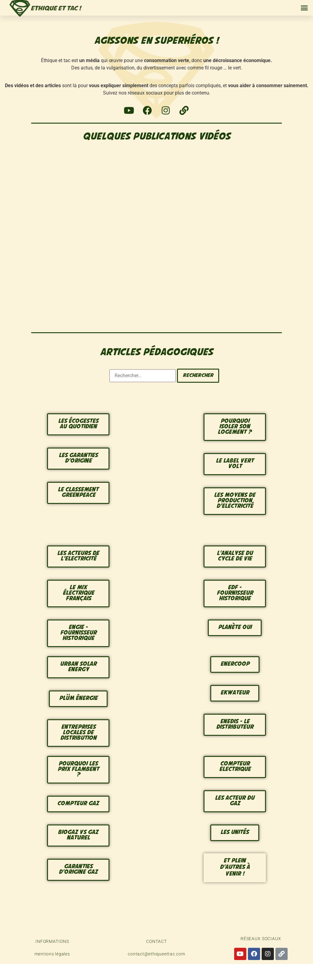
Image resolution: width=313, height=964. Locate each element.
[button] (304, 8)
